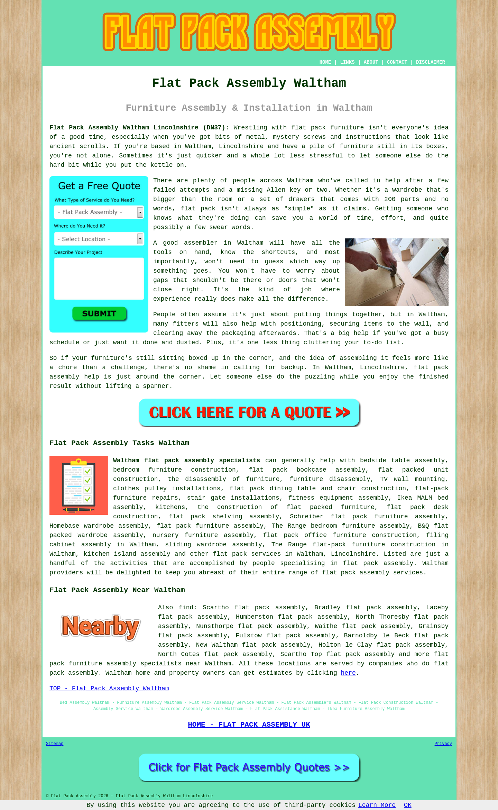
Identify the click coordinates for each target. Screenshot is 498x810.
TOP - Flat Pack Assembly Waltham (109, 688)
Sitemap (54, 743)
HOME (325, 62)
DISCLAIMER (430, 62)
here (348, 673)
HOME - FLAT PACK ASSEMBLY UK (249, 724)
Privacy (443, 743)
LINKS (347, 62)
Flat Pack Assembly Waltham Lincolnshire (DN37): (139, 127)
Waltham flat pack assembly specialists (186, 460)
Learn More (377, 805)
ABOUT (371, 62)
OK (408, 805)
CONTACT (397, 62)
